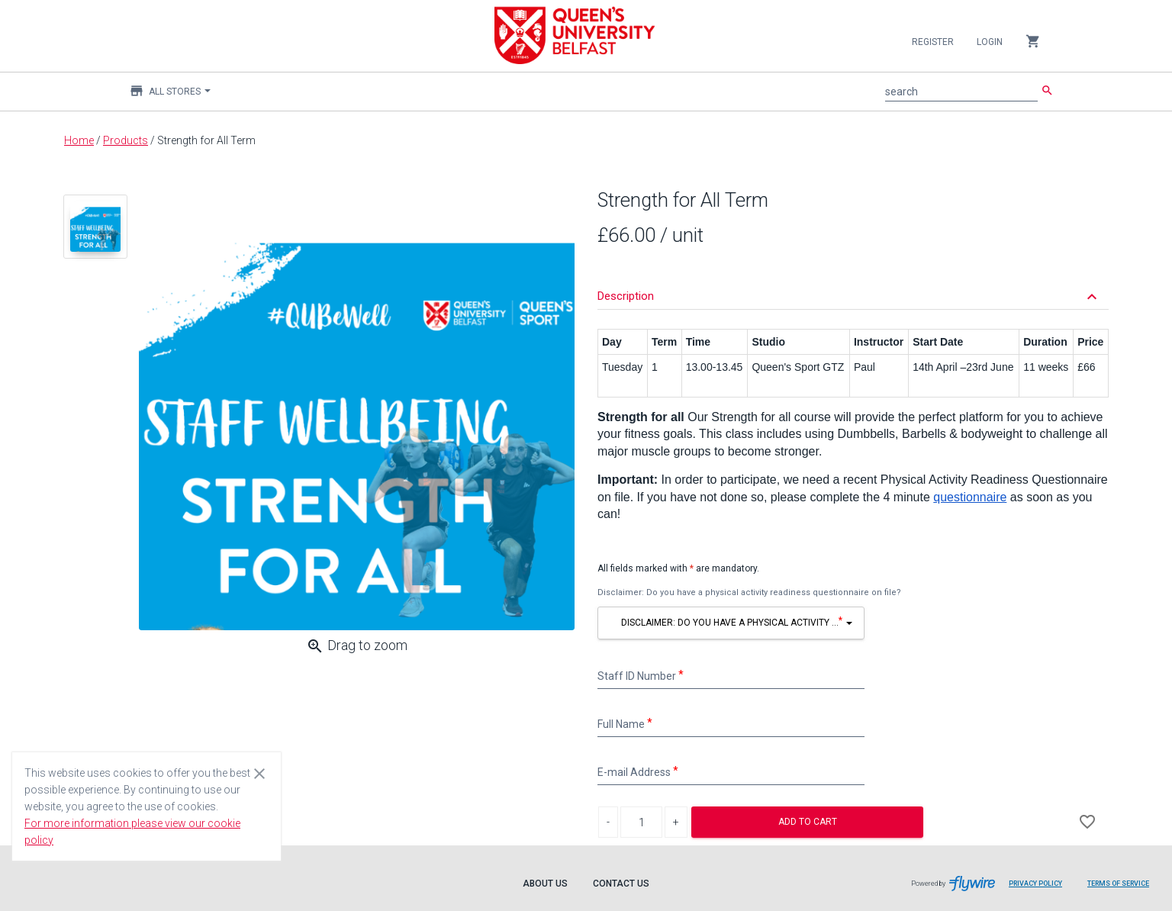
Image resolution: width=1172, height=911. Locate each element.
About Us (545, 883)
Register (933, 42)
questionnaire (969, 497)
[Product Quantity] (641, 822)
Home (79, 140)
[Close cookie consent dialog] (259, 773)
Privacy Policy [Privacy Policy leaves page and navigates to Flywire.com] (1035, 883)
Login (990, 42)
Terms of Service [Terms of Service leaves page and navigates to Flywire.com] (1118, 883)
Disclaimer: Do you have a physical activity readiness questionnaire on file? (749, 592)
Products (125, 140)
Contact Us (621, 883)
